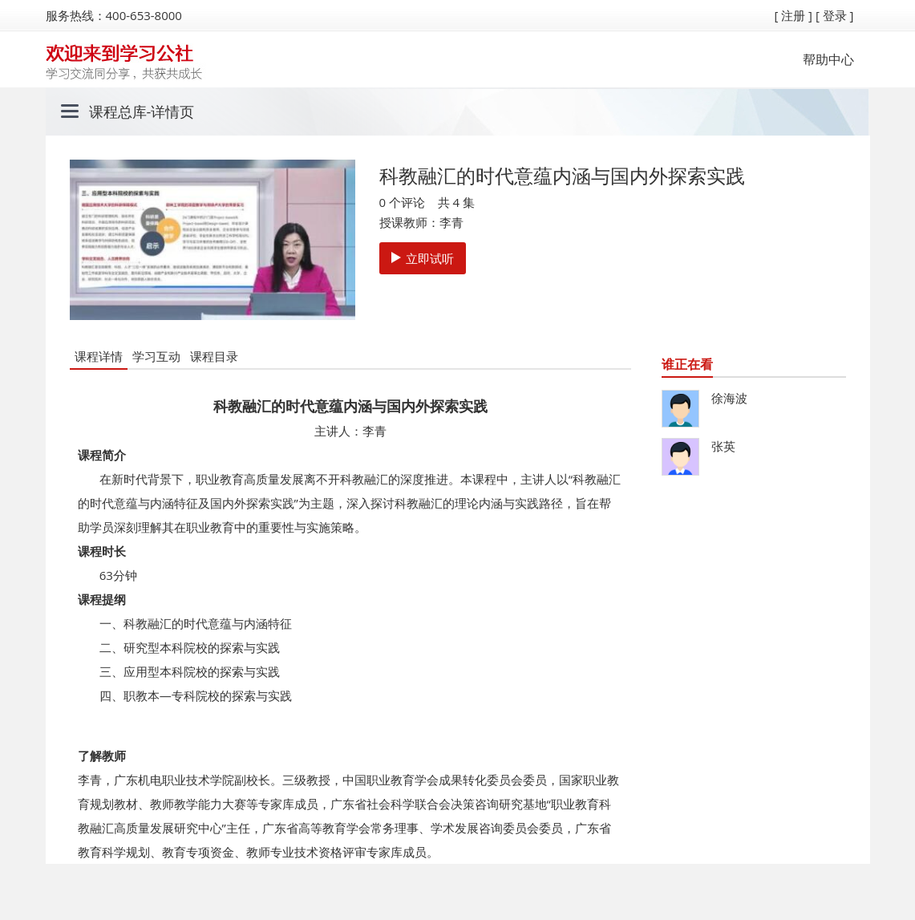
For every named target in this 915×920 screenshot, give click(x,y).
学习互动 (156, 356)
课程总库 (118, 111)
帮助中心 (828, 59)
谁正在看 (687, 364)
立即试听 (422, 258)
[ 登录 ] (835, 15)
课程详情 (99, 356)
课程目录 (214, 356)
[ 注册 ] (793, 15)
